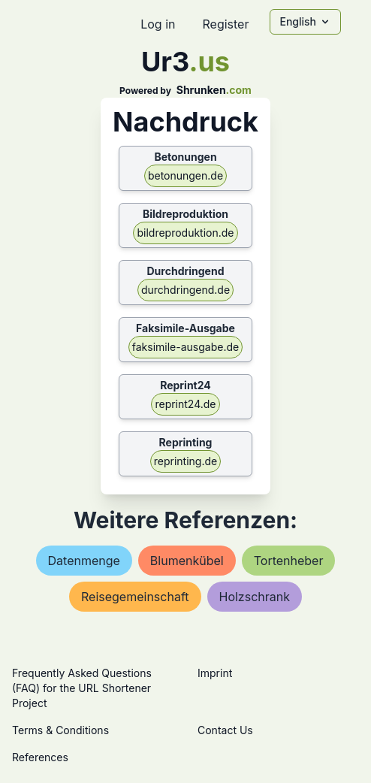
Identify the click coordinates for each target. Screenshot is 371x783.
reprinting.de (185, 461)
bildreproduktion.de (185, 232)
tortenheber (289, 560)
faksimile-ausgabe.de (185, 346)
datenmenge (84, 560)
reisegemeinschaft (135, 596)
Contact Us (225, 730)
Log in (157, 24)
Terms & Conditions (60, 730)
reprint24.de (185, 404)
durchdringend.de (185, 289)
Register (225, 24)
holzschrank (254, 596)
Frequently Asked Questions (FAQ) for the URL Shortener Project (82, 688)
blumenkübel (187, 560)
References (40, 757)
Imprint (215, 673)
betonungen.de (185, 175)
